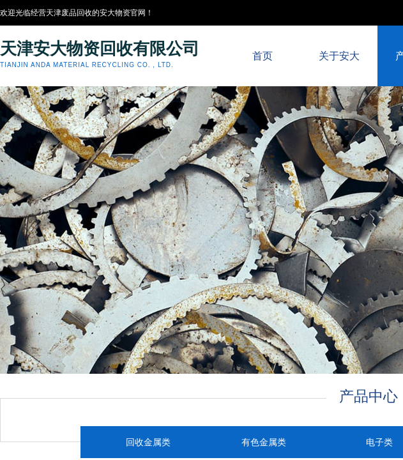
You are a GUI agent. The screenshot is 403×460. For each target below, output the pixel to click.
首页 (262, 55)
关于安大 (339, 55)
